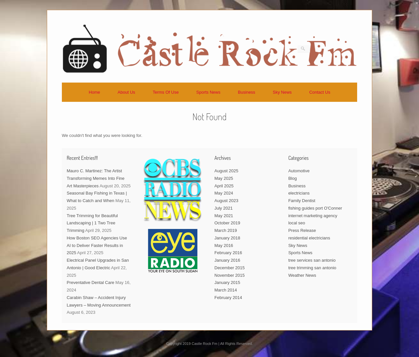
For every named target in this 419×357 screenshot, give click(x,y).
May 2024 (223, 193)
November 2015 (229, 275)
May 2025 (223, 178)
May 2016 (223, 245)
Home (94, 92)
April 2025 (224, 185)
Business (246, 92)
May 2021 (223, 215)
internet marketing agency (312, 215)
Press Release (302, 230)
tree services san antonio (312, 260)
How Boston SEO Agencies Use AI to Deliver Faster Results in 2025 (97, 245)
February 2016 (228, 252)
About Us (126, 92)
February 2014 (228, 297)
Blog (292, 178)
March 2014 (225, 290)
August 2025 (226, 170)
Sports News (208, 92)
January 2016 (227, 260)
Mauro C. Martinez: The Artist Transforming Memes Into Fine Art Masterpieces (96, 178)
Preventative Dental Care (90, 282)
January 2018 (227, 237)
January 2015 (227, 282)
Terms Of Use (165, 92)
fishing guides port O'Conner (315, 208)
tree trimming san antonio (312, 267)
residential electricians (309, 237)
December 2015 (229, 267)
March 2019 (225, 230)
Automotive (299, 170)
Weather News (302, 275)
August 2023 (226, 200)
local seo (296, 222)
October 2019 (227, 222)
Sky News (282, 92)
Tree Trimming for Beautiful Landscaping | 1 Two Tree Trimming (92, 223)
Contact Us (319, 92)
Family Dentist (301, 200)
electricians (299, 193)
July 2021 (223, 208)
